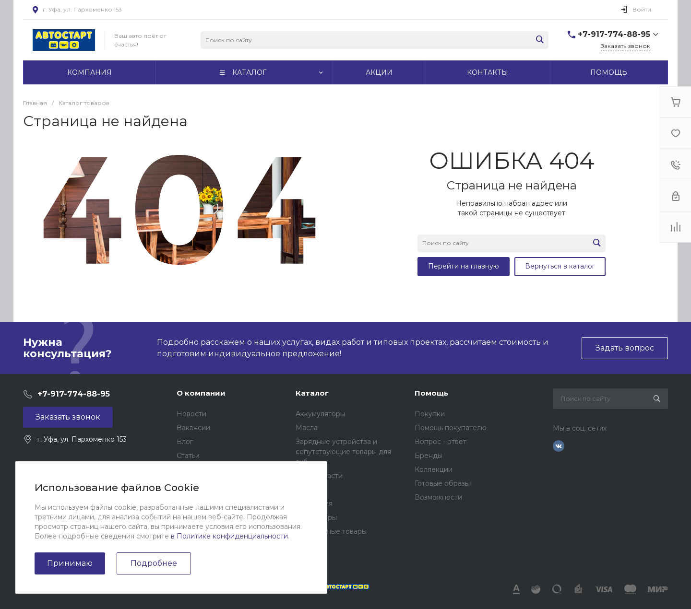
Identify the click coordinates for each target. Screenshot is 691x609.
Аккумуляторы (320, 414)
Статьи (188, 455)
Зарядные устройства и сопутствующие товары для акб (343, 451)
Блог (185, 441)
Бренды (428, 455)
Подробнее (154, 563)
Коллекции (434, 469)
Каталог (312, 393)
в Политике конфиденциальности (229, 536)
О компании (201, 393)
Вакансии (193, 427)
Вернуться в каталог (560, 266)
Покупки (430, 414)
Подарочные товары (331, 531)
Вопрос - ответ (440, 441)
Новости (191, 414)
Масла (307, 427)
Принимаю (70, 563)
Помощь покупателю (451, 427)
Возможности (438, 497)
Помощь (431, 393)
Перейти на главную (463, 266)
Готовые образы (442, 483)
